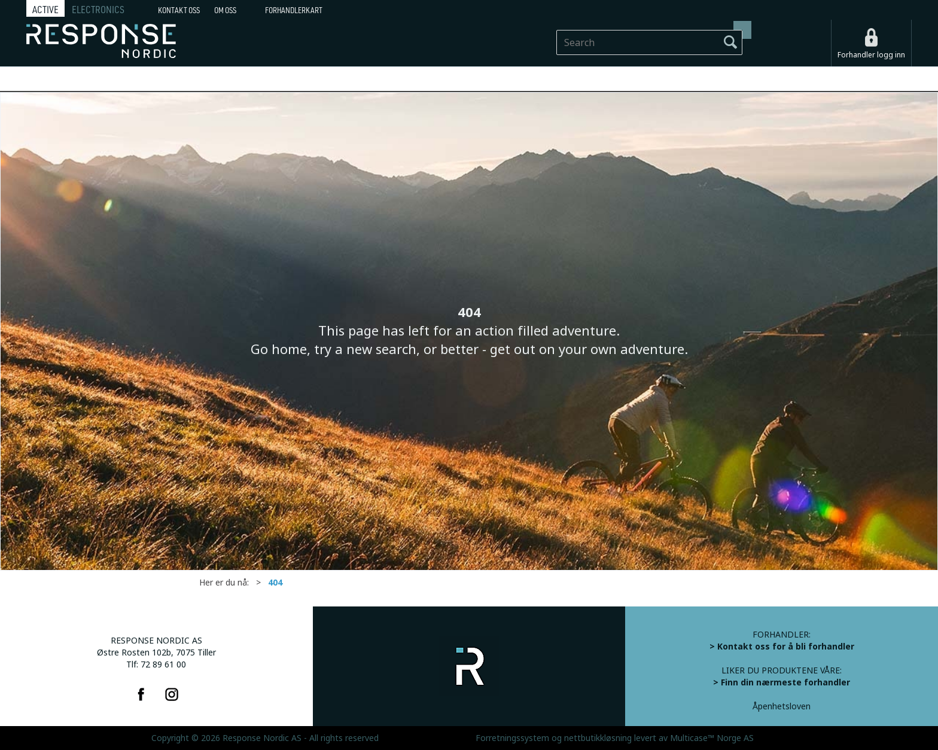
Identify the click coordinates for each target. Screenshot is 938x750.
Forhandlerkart (293, 10)
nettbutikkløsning (598, 738)
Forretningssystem (512, 738)
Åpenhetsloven (782, 706)
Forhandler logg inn (871, 55)
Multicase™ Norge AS (712, 738)
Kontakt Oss (179, 10)
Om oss (225, 10)
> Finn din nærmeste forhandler (781, 682)
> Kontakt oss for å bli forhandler (781, 647)
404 (275, 583)
